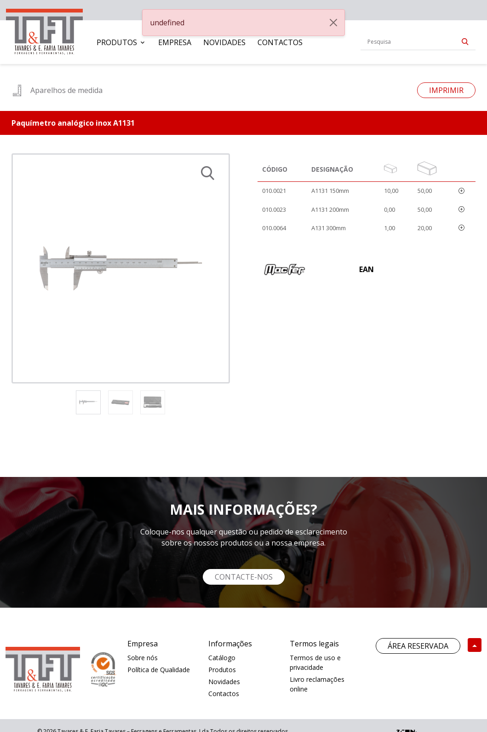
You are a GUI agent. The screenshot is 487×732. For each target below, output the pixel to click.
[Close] (333, 22)
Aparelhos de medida (57, 90)
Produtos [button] (117, 42)
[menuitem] (121, 42)
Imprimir (446, 90)
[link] (44, 30)
